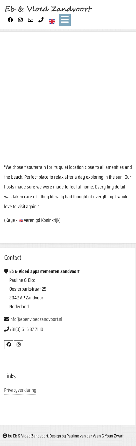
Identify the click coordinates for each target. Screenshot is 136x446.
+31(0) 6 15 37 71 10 (26, 329)
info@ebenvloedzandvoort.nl (35, 319)
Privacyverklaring (20, 390)
